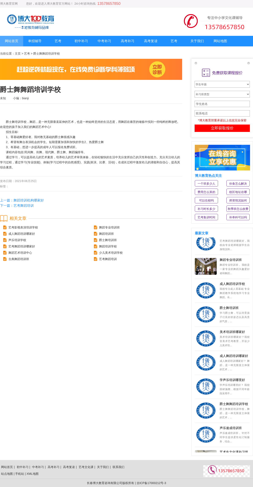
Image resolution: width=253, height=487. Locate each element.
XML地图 (33, 473)
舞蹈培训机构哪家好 (28, 200)
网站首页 (11, 41)
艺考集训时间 (206, 217)
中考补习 (104, 41)
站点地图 (7, 473)
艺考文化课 (86, 467)
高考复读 (150, 41)
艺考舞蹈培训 (23, 205)
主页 (18, 53)
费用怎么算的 (206, 192)
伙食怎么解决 (238, 183)
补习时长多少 (206, 209)
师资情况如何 (238, 200)
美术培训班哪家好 (232, 332)
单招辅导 (35, 41)
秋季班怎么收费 (238, 209)
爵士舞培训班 (229, 308)
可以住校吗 (206, 200)
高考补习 (127, 41)
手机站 (19, 473)
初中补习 (81, 41)
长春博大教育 (96, 483)
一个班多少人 (206, 183)
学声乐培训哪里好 (232, 380)
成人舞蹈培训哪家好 (234, 356)
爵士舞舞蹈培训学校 (234, 405)
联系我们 (118, 467)
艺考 (58, 41)
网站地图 (220, 41)
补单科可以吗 (238, 217)
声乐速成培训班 (231, 429)
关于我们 (197, 41)
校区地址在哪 (238, 192)
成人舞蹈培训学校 (232, 284)
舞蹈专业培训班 (231, 260)
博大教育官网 (9, 3)
